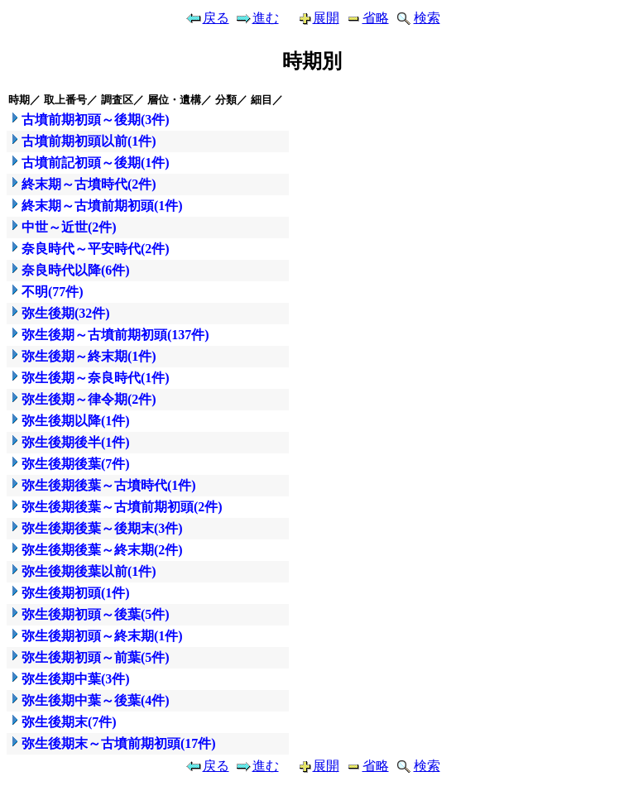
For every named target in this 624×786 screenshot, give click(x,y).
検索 (417, 18)
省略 (366, 18)
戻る (207, 18)
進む (256, 18)
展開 (311, 18)
